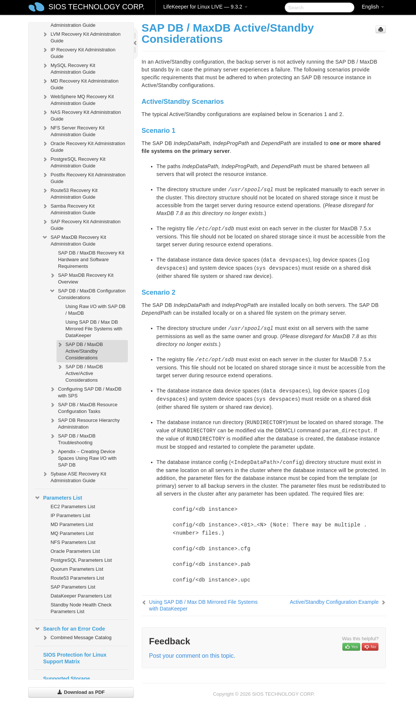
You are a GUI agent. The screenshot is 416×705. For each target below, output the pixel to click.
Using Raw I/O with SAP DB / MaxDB (95, 310)
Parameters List (58, 497)
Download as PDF (80, 692)
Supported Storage (66, 679)
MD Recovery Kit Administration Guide (80, 83)
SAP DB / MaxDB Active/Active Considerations (80, 372)
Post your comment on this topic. (192, 656)
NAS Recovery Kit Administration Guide (81, 115)
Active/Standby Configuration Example (334, 602)
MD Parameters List (72, 524)
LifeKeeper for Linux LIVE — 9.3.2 (205, 7)
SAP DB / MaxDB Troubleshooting (72, 438)
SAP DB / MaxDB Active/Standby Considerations (80, 350)
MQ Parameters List (72, 533)
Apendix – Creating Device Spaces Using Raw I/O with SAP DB (83, 457)
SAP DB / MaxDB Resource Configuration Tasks (83, 407)
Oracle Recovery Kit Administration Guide (83, 146)
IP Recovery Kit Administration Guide (79, 52)
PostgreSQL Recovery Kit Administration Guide (74, 162)
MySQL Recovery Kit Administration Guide (69, 68)
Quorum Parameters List (77, 569)
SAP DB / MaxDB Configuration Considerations (87, 293)
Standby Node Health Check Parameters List (81, 608)
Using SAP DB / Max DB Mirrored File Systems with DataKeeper (93, 328)
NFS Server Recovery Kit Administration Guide (73, 130)
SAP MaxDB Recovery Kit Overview (81, 278)
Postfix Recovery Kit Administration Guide (84, 177)
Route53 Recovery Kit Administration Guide (69, 193)
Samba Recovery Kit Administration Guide (69, 208)
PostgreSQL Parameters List (81, 560)
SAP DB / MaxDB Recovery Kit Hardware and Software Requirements (91, 259)
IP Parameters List (70, 515)
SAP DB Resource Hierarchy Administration (84, 423)
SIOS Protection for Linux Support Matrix (74, 658)
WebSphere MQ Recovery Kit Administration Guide (78, 99)
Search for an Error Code (69, 628)
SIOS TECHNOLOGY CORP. (96, 7)
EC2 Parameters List (73, 506)
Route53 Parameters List (77, 578)
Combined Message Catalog (77, 637)
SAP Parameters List (73, 587)
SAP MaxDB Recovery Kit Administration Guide (74, 240)
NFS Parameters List (73, 542)
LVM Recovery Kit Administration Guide (81, 37)
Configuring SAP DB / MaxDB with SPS (85, 391)
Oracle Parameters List (75, 551)
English (373, 7)
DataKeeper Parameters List (81, 596)
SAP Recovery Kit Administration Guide (81, 224)
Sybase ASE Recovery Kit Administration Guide (74, 476)
